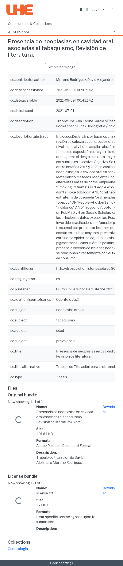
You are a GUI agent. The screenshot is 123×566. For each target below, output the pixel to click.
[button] (87, 9)
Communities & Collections (30, 24)
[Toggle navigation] (113, 9)
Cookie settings (61, 563)
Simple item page (62, 67)
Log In (96, 10)
